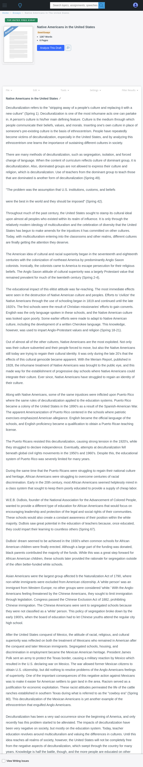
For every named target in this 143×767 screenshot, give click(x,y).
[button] (4, 4)
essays (17, 13)
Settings (95, 90)
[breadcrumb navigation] (71, 13)
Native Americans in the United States (47, 13)
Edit (36, 90)
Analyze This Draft (50, 48)
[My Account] (137, 5)
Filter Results (130, 90)
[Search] (101, 5)
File (9, 90)
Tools (65, 90)
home (5, 13)
